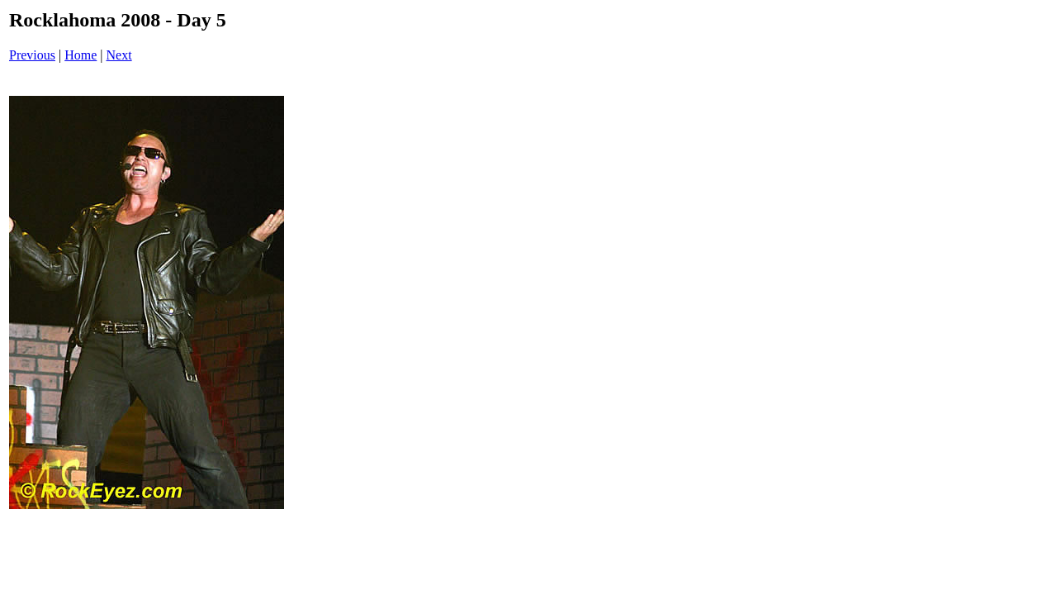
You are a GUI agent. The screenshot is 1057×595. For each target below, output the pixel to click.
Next (119, 55)
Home (80, 55)
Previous (32, 55)
